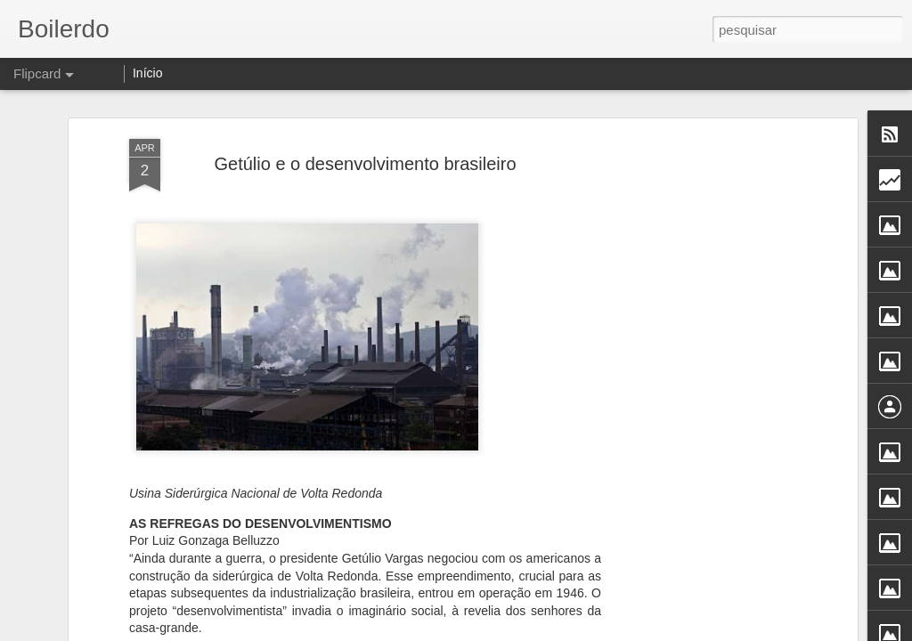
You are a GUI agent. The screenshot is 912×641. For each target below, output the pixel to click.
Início (147, 73)
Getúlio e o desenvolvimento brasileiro (365, 164)
